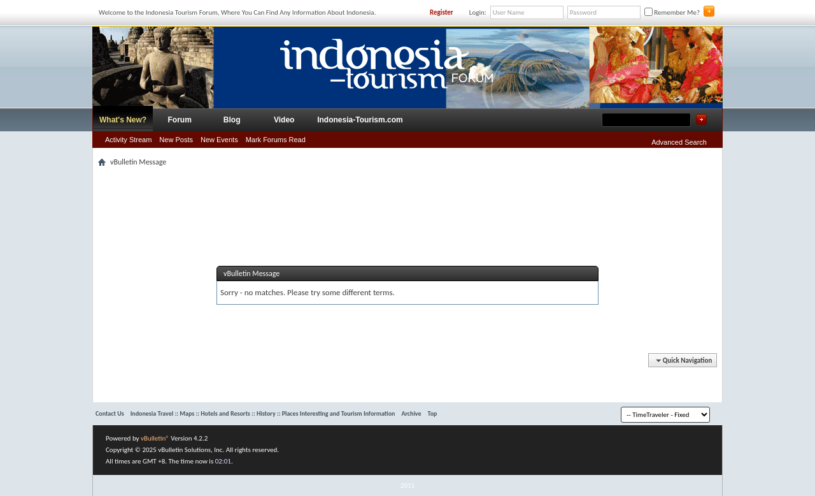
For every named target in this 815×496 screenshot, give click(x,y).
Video (284, 119)
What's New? (122, 119)
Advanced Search (679, 142)
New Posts (176, 139)
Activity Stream (128, 139)
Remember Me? (672, 12)
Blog (232, 119)
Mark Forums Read (276, 139)
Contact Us (110, 413)
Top (432, 413)
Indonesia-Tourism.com (359, 119)
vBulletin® (155, 438)
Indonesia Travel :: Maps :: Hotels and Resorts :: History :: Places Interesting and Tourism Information (263, 413)
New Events (219, 139)
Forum (180, 119)
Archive (411, 413)
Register (441, 12)
